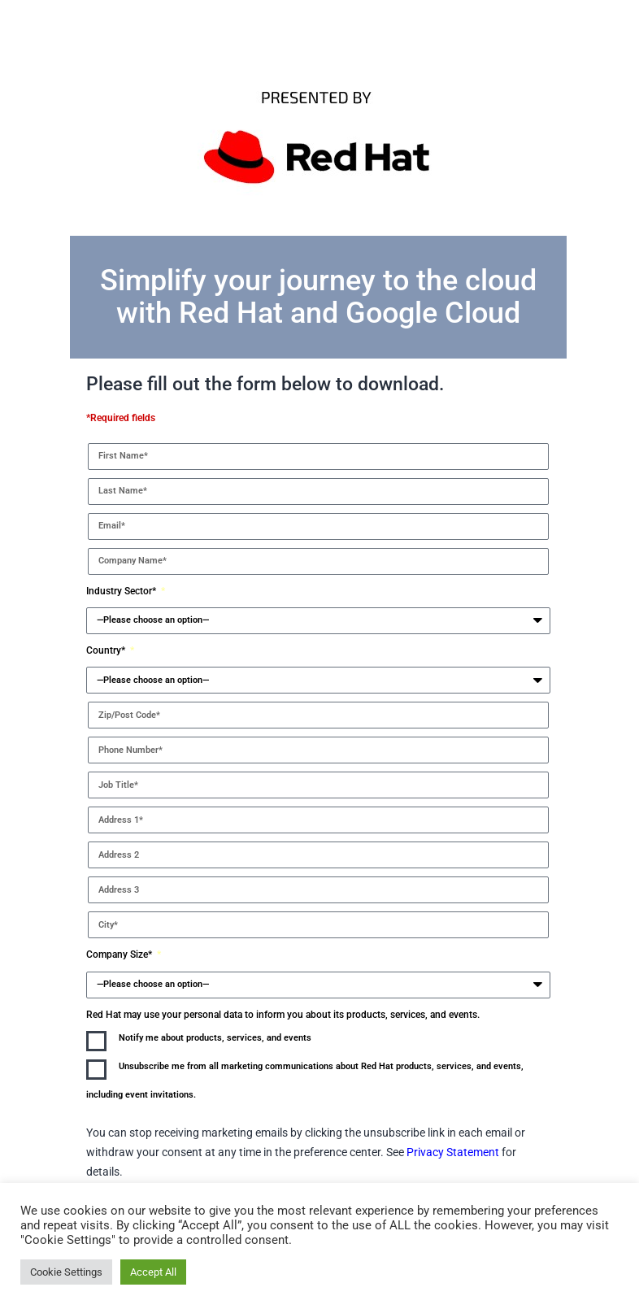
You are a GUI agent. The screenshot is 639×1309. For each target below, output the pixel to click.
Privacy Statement (454, 1152)
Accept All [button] (153, 1272)
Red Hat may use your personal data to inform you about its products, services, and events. (283, 1014)
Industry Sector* (122, 591)
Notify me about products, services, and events (215, 1038)
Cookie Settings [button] (66, 1272)
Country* (107, 650)
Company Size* (120, 954)
